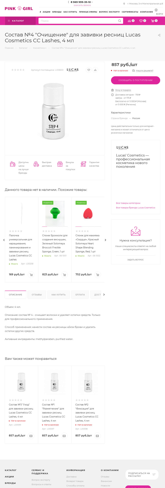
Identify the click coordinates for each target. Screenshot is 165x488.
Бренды (10, 483)
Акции (9, 476)
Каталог (11, 470)
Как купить (59, 294)
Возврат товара (74, 481)
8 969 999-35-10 (81, 2)
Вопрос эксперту (41, 480)
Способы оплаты (75, 485)
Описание (15, 294)
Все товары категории (128, 203)
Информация (75, 470)
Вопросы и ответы (41, 484)
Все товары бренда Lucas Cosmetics (135, 207)
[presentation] (4, 240)
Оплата (80, 294)
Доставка (71, 476)
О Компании (110, 470)
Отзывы (37, 294)
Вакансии (106, 481)
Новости (105, 485)
